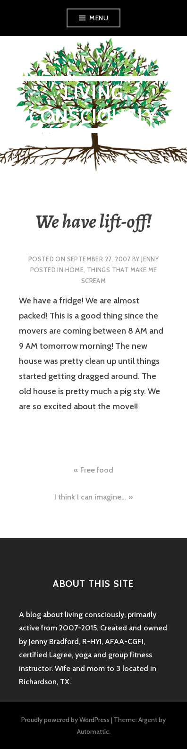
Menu (98, 18)
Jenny (150, 259)
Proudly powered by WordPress (65, 719)
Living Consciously (93, 104)
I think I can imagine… (90, 496)
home (74, 270)
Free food (96, 469)
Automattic (93, 731)
